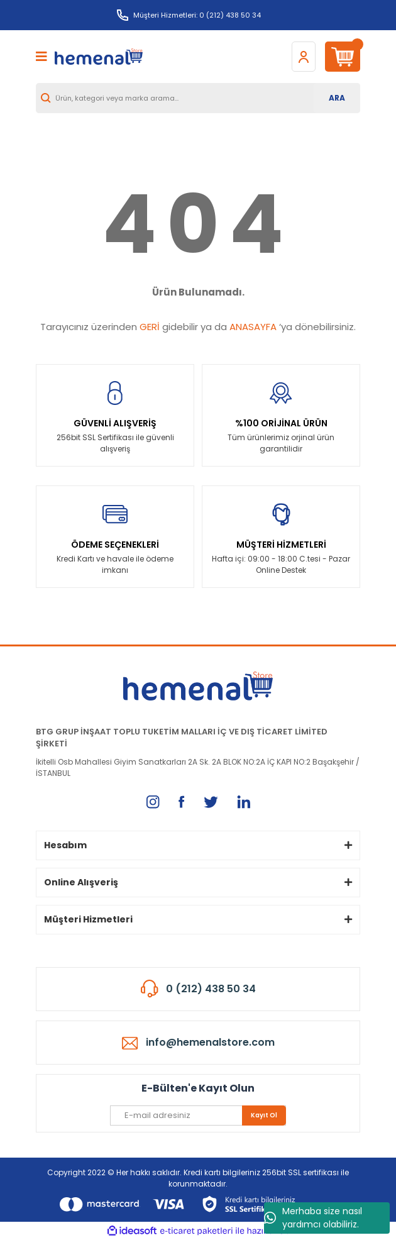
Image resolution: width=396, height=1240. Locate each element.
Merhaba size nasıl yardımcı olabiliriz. (313, 1218)
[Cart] (342, 57)
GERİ (150, 326)
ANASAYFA (253, 326)
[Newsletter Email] (198, 1115)
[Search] (198, 98)
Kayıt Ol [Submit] (264, 1115)
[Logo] (99, 56)
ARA (337, 97)
